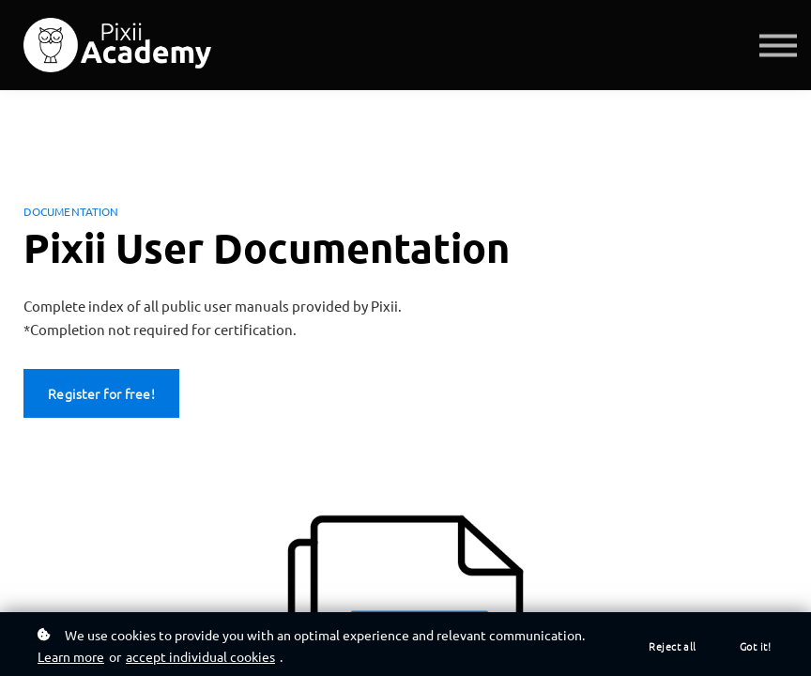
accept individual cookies (200, 656)
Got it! (755, 645)
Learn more (71, 656)
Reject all (672, 645)
